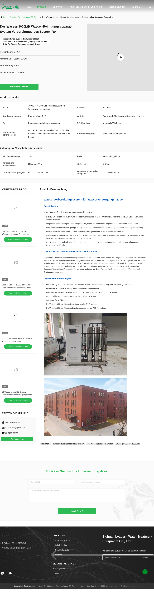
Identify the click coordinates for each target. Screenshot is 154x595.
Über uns (57, 7)
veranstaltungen (117, 7)
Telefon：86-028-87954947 (14, 543)
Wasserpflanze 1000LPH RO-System (68, 444)
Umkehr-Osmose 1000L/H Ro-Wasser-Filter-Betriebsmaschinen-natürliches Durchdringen (17, 288)
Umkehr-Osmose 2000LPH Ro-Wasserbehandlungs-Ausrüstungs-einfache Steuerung (15, 234)
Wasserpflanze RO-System (29, 17)
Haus (28, 7)
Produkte (41, 7)
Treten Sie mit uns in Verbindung (85, 7)
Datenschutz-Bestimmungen (25, 586)
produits (13, 17)
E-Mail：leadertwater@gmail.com (16, 548)
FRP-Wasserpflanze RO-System (100, 444)
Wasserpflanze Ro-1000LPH (128, 444)
